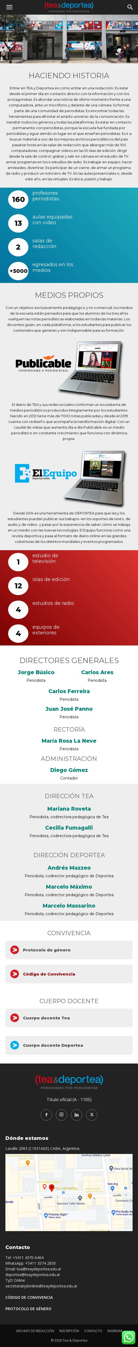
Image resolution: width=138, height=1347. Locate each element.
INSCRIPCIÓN (69, 1331)
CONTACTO (93, 1331)
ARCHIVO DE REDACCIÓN (35, 1331)
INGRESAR (114, 1331)
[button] (9, 7)
